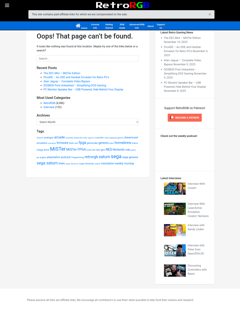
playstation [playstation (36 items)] (53, 157)
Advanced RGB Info (137, 26)
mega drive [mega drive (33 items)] (43, 149)
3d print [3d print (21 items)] (40, 138)
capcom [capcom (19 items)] (90, 138)
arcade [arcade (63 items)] (59, 137)
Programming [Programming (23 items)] (77, 157)
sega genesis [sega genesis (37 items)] (130, 157)
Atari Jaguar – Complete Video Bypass (67, 81)
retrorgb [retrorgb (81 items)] (91, 157)
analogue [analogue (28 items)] (48, 137)
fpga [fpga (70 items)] (82, 142)
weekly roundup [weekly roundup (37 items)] (124, 163)
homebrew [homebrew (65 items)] (123, 143)
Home (84, 28)
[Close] (209, 14)
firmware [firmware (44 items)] (62, 143)
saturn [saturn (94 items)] (104, 156)
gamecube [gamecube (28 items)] (92, 143)
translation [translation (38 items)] (107, 163)
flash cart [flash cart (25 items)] (73, 143)
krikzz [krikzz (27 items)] (135, 143)
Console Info (95, 26)
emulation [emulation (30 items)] (42, 143)
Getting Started (109, 26)
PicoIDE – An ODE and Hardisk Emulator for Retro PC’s (76, 77)
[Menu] (7, 5)
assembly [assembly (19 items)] (69, 138)
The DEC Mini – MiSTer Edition (62, 73)
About (150, 26)
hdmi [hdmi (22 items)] (111, 143)
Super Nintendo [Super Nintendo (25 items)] (86, 163)
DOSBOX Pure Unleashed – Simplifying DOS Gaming (75, 85)
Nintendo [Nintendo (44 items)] (119, 149)
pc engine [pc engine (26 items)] (41, 157)
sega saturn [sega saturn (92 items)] (47, 163)
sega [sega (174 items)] (116, 156)
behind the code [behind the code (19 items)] (80, 138)
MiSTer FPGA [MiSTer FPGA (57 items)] (76, 149)
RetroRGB (49, 103)
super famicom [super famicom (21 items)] (72, 164)
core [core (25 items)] (106, 137)
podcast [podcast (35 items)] (66, 157)
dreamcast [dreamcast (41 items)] (131, 137)
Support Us (161, 26)
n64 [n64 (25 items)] (93, 150)
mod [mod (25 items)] (89, 150)
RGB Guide (122, 26)
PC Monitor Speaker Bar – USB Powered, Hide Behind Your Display (83, 89)
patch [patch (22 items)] (133, 150)
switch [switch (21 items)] (98, 164)
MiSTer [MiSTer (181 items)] (58, 149)
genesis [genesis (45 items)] (103, 143)
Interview (49, 107)
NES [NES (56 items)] (109, 149)
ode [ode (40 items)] (127, 149)
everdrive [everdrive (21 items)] (52, 143)
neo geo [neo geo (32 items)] (100, 149)
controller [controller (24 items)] (99, 137)
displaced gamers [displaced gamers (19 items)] (116, 138)
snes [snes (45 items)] (61, 163)
